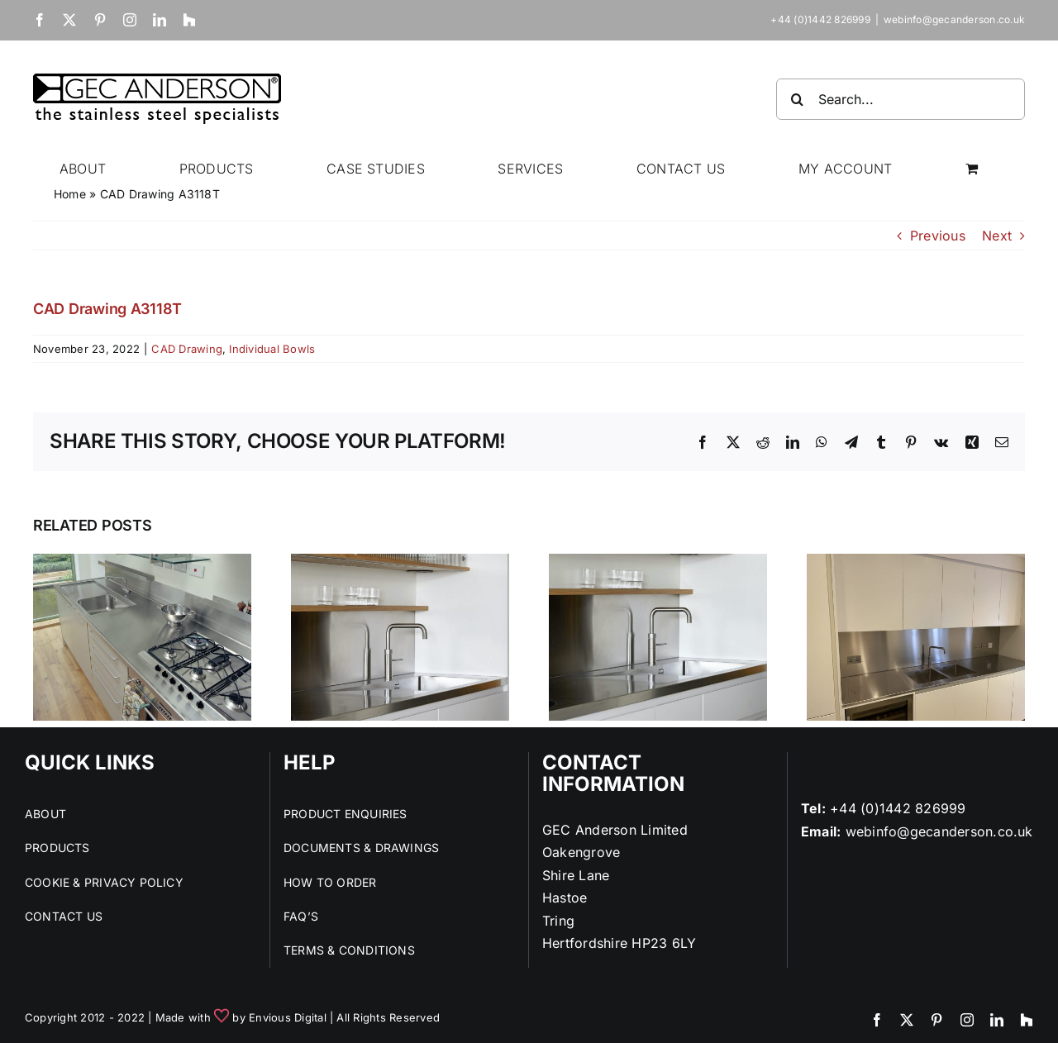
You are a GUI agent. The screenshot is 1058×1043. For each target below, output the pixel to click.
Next (997, 235)
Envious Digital (287, 1017)
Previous (937, 235)
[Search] (796, 99)
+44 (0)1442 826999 (897, 808)
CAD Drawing (186, 348)
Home (70, 194)
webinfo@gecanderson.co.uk (954, 19)
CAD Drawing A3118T (107, 308)
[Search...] (900, 99)
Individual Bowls (272, 348)
